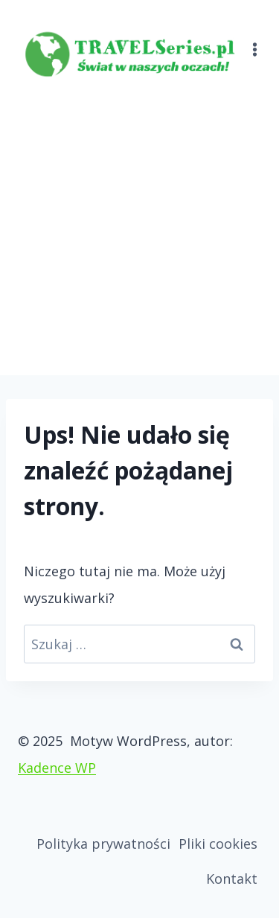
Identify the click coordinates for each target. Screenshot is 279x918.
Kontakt (231, 878)
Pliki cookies (218, 843)
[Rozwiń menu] (255, 40)
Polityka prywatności (103, 843)
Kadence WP (57, 768)
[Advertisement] (139, 228)
